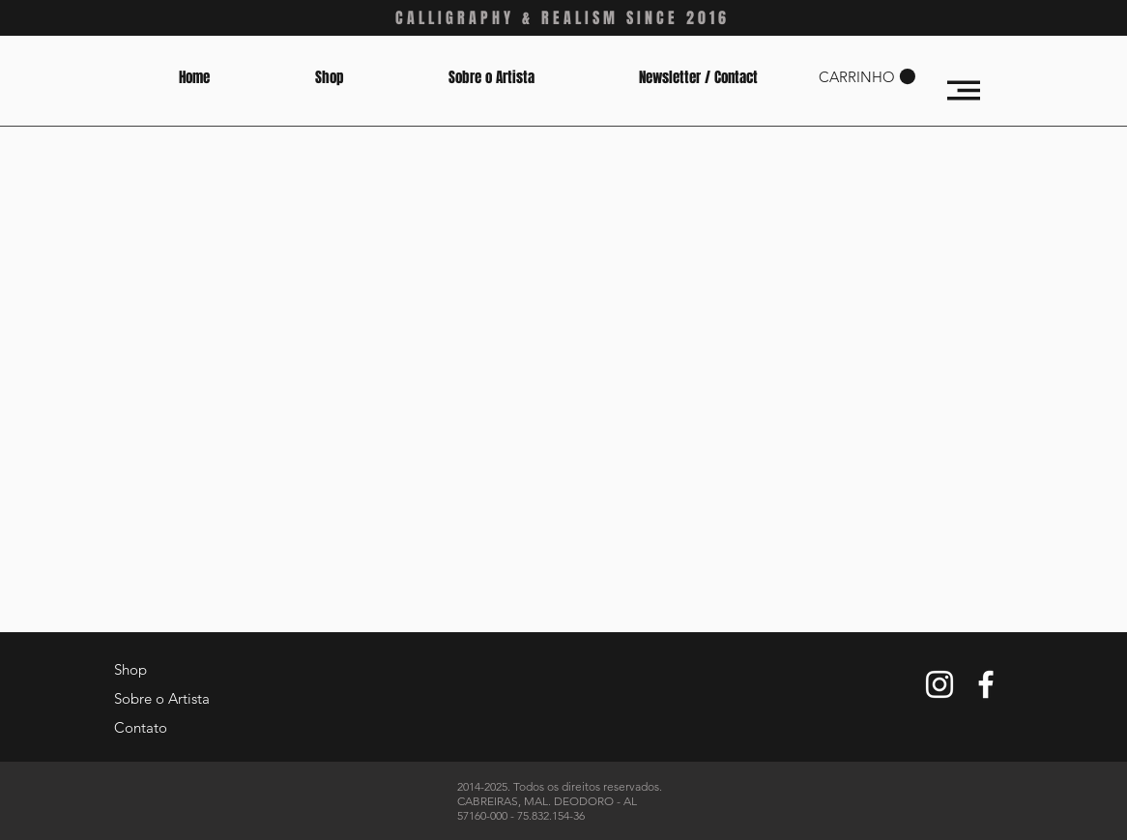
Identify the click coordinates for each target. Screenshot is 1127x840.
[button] (867, 77)
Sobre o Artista (162, 698)
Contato (140, 727)
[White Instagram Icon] (939, 684)
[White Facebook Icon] (986, 684)
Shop (130, 669)
